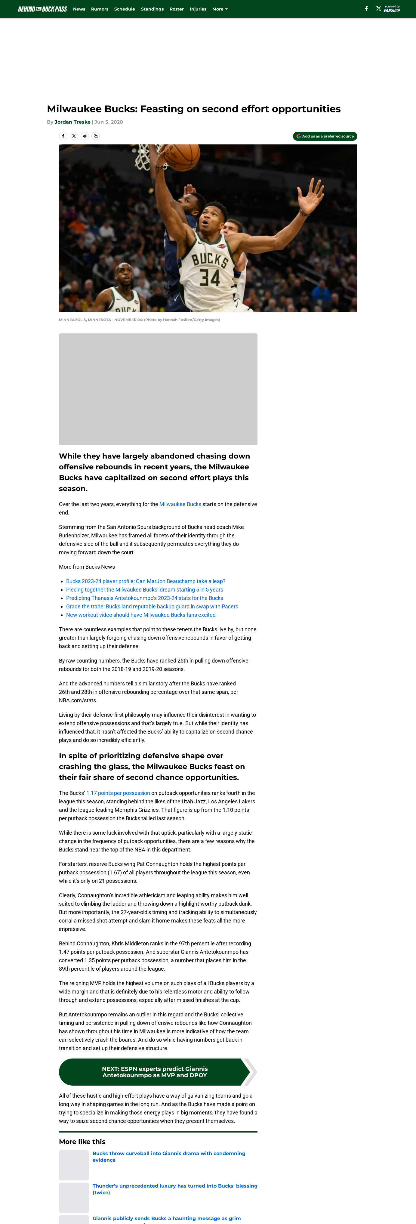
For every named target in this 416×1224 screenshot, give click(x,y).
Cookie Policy (275, 1213)
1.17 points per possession (118, 793)
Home (65, 1160)
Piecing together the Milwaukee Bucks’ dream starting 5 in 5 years (144, 589)
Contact (204, 1202)
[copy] (95, 136)
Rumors (99, 9)
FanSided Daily (336, 1202)
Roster (177, 9)
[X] (378, 8)
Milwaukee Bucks (180, 504)
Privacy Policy (154, 1213)
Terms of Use (211, 1213)
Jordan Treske (73, 122)
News (79, 9)
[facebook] (366, 8)
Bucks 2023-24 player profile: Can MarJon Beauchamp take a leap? (146, 581)
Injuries (198, 9)
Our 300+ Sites (277, 1202)
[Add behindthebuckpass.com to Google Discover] (325, 136)
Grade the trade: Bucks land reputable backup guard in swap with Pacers (152, 606)
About (65, 1202)
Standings (152, 9)
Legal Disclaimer (338, 1213)
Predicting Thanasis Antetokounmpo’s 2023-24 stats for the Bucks (144, 598)
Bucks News (92, 1160)
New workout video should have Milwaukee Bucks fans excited (141, 615)
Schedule (124, 9)
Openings (149, 1202)
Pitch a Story (73, 1213)
